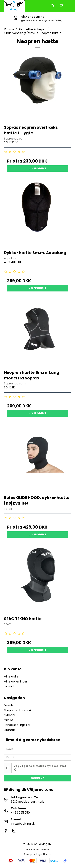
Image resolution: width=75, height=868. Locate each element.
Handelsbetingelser (17, 725)
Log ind (9, 686)
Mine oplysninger (15, 681)
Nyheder (9, 715)
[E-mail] (37, 757)
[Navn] (37, 749)
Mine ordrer (12, 676)
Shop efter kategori (17, 710)
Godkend (37, 778)
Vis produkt (37, 168)
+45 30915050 (20, 813)
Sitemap (10, 730)
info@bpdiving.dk (23, 824)
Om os (8, 720)
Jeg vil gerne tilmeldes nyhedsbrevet (40, 767)
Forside (9, 705)
